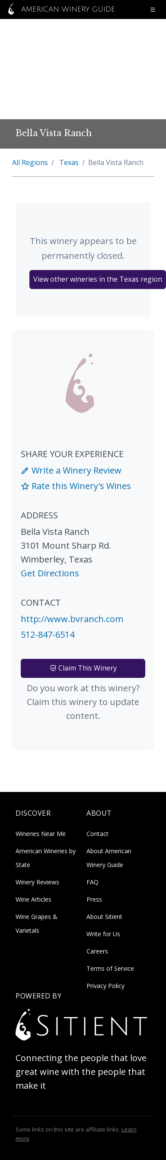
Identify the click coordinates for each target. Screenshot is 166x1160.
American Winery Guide (59, 9)
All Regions (30, 162)
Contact (97, 833)
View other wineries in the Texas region (97, 279)
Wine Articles (33, 899)
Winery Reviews (37, 882)
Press (94, 899)
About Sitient (104, 916)
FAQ (92, 882)
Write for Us (103, 934)
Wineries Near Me (41, 833)
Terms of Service (110, 968)
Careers (97, 951)
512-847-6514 (47, 634)
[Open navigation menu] (152, 9)
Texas (69, 162)
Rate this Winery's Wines (76, 486)
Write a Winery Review (71, 470)
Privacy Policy (105, 986)
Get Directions (50, 573)
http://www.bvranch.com (72, 619)
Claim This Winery (83, 668)
